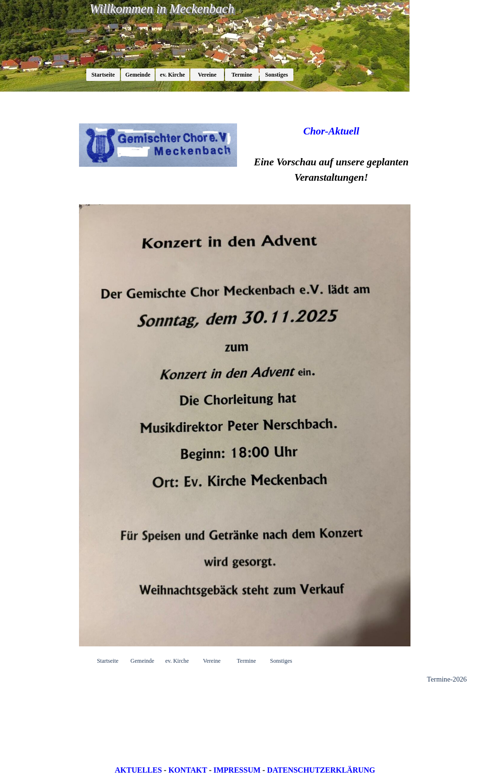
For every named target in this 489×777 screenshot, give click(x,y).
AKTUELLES (138, 770)
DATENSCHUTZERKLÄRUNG (321, 770)
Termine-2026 (447, 679)
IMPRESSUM (237, 770)
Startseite (103, 74)
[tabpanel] (331, 154)
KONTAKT (187, 770)
